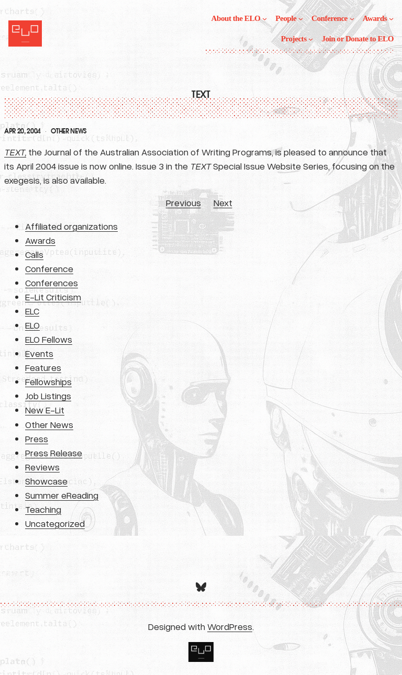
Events (39, 353)
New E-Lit (44, 409)
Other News (68, 131)
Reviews (42, 467)
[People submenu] (300, 18)
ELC (32, 311)
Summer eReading (61, 495)
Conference (49, 268)
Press (36, 438)
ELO (32, 325)
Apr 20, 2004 (22, 131)
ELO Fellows (48, 339)
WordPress (229, 626)
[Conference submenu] (352, 18)
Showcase (46, 481)
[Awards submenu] (391, 18)
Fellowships (48, 381)
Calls (34, 254)
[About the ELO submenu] (264, 18)
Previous (183, 202)
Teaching (43, 509)
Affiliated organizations (71, 226)
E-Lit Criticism (53, 296)
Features (43, 367)
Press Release (53, 452)
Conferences (51, 282)
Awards (40, 240)
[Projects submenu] (310, 39)
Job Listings (48, 395)
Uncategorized (55, 523)
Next (223, 202)
